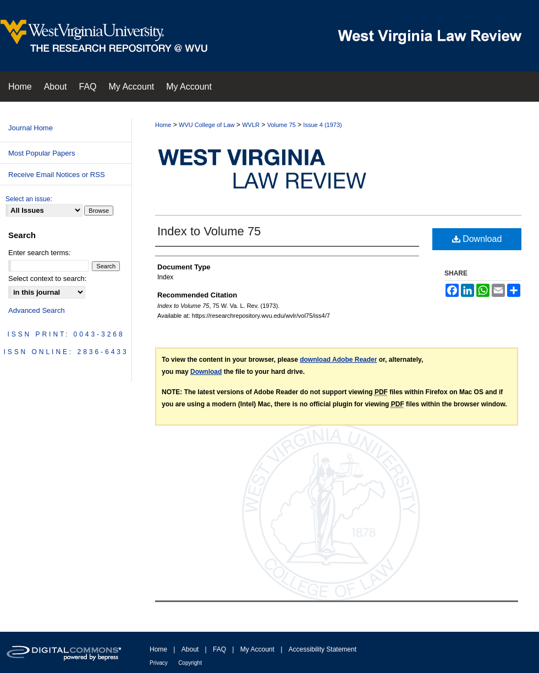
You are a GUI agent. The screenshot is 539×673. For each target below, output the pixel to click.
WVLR (251, 125)
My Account (257, 649)
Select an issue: (29, 199)
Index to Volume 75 (209, 231)
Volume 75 (281, 125)
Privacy (159, 663)
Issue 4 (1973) (322, 125)
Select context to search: (47, 278)
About (190, 649)
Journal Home (30, 128)
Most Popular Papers (41, 153)
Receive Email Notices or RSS (56, 174)
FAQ (219, 649)
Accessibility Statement (322, 649)
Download (477, 239)
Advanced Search (36, 310)
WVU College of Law (207, 125)
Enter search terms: (39, 253)
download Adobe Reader (338, 359)
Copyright (190, 663)
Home (163, 125)
